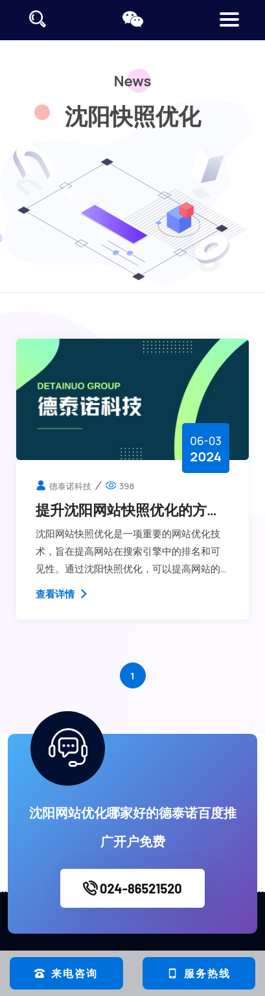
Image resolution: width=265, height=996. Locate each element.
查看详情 (62, 594)
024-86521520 (132, 888)
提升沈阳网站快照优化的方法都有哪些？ (128, 510)
